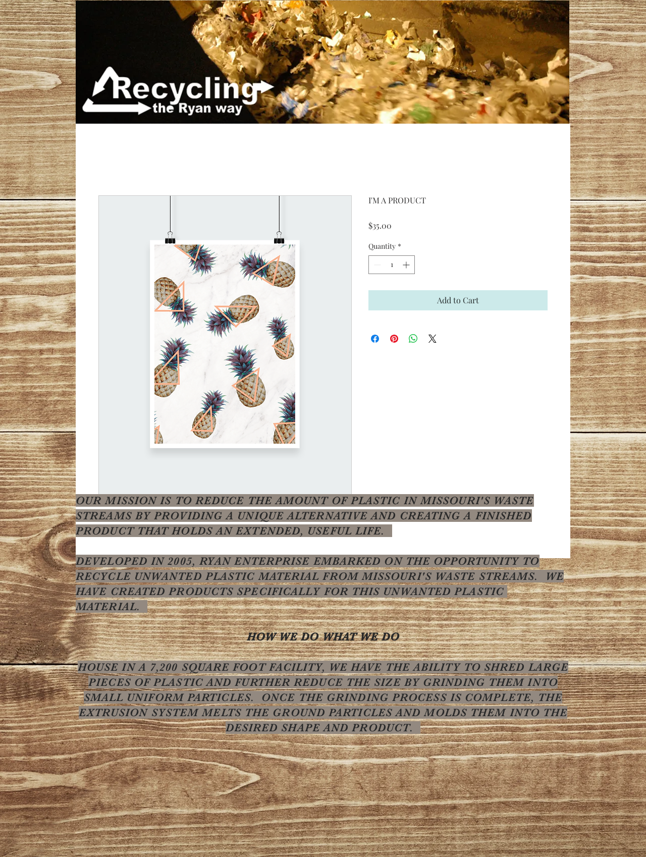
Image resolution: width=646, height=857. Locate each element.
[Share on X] (432, 339)
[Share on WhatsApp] (413, 339)
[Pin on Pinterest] (394, 339)
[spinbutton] (392, 265)
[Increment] (407, 265)
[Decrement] (376, 265)
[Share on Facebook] (375, 339)
